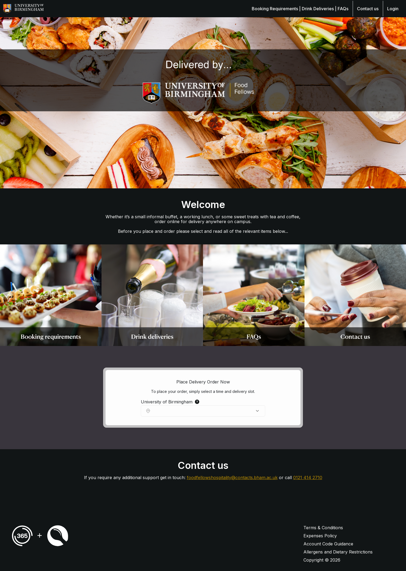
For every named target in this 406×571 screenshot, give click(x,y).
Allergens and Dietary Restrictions (338, 551)
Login (392, 8)
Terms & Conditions (323, 527)
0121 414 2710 (307, 477)
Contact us (368, 8)
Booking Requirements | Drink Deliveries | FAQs (300, 8)
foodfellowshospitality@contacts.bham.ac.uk (232, 477)
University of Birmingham (170, 401)
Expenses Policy (320, 535)
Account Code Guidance (328, 543)
